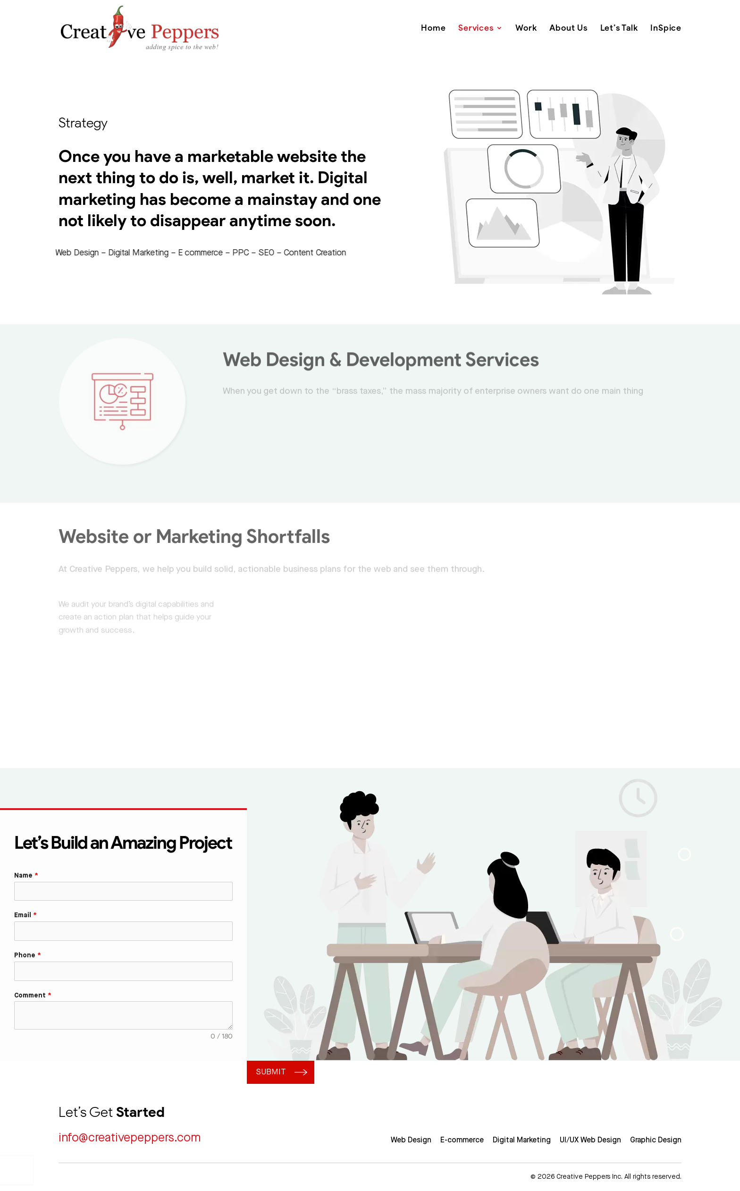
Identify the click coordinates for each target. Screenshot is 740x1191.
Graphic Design (655, 1140)
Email (25, 915)
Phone (27, 955)
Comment (32, 995)
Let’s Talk (619, 28)
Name (26, 875)
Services (475, 28)
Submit (271, 1072)
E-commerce (462, 1140)
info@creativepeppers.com (130, 1138)
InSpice (665, 28)
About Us (568, 28)
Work (526, 28)
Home (433, 28)
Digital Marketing (522, 1140)
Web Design (411, 1140)
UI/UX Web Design (590, 1140)
